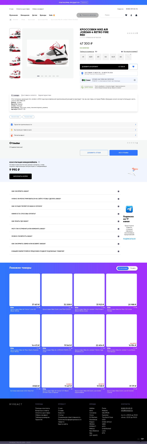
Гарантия (38, 420)
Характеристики (44, 95)
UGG (104, 420)
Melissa (92, 429)
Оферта (61, 422)
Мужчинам (13, 15)
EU (96, 51)
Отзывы (61, 411)
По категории (120, 268)
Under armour (107, 422)
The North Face (107, 417)
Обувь (23, 19)
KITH (103, 433)
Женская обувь (15, 116)
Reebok (105, 411)
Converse (92, 413)
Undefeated (106, 429)
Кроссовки (31, 19)
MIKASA (91, 424)
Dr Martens (93, 417)
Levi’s (104, 431)
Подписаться (129, 239)
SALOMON (105, 413)
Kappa (91, 422)
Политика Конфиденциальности (69, 420)
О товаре (15, 95)
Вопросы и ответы (42, 411)
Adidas (91, 408)
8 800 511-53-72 (132, 9)
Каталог (15, 19)
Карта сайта (63, 424)
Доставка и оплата (28, 95)
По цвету (132, 268)
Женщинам (25, 15)
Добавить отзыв (94, 153)
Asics (91, 411)
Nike (90, 433)
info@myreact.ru (127, 411)
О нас (11, 9)
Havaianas (93, 420)
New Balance (94, 431)
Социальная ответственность (69, 417)
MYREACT (92, 426)
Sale (52, 15)
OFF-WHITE (93, 435)
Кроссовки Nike (43, 19)
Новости (120, 9)
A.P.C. (104, 426)
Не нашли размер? (131, 51)
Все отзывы (123, 153)
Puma (104, 408)
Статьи (60, 415)
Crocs (91, 415)
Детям (34, 15)
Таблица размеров (87, 51)
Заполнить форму (20, 176)
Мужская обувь (28, 116)
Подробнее (84, 2)
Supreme (105, 415)
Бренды (43, 15)
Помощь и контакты (42, 408)
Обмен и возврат (38, 9)
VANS (104, 424)
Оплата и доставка (23, 9)
